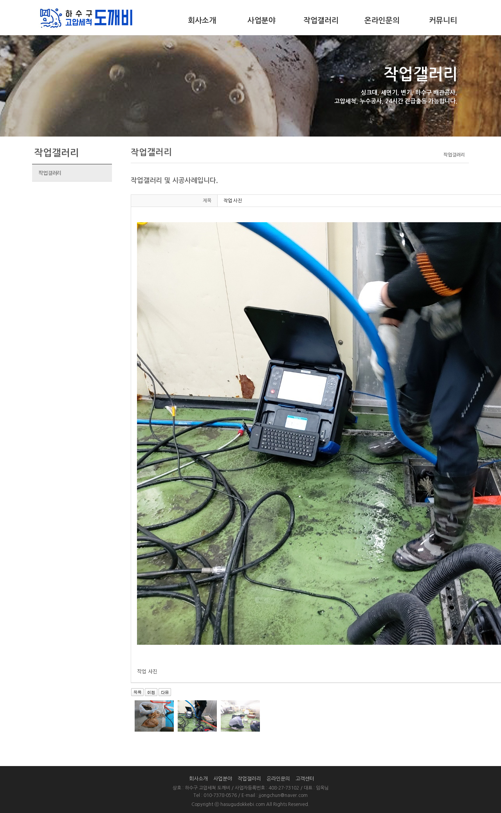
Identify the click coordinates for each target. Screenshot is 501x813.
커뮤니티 (443, 20)
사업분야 (261, 20)
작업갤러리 (321, 20)
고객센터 (305, 778)
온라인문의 (382, 20)
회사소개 (202, 20)
